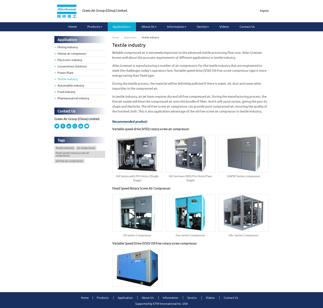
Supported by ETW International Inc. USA (161, 303)
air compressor (86, 147)
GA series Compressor (137, 235)
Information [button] (176, 26)
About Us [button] (149, 26)
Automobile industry (70, 85)
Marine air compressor (71, 53)
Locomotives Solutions (72, 66)
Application (130, 37)
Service (192, 297)
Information (170, 297)
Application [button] (122, 26)
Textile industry (67, 79)
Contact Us (247, 26)
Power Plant (65, 72)
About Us (148, 297)
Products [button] (94, 26)
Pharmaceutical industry (73, 98)
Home (72, 26)
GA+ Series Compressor (244, 235)
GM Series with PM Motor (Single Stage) (137, 178)
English (264, 10)
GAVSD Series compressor (243, 176)
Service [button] (203, 26)
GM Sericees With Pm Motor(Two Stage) (190, 178)
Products (103, 297)
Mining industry (67, 47)
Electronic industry (69, 60)
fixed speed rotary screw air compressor (72, 154)
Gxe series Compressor (190, 235)
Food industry (66, 92)
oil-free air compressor (69, 160)
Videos (224, 26)
